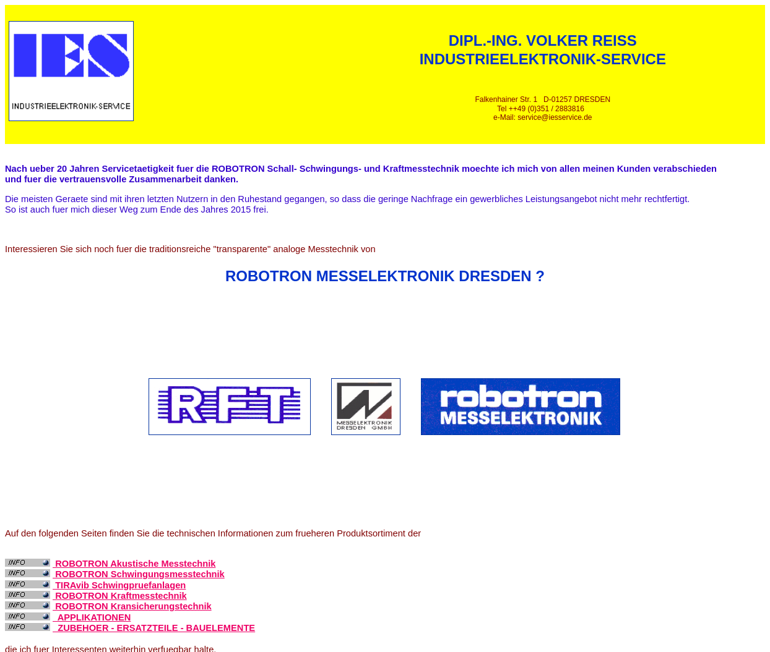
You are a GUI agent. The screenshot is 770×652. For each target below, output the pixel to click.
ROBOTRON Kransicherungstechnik (132, 606)
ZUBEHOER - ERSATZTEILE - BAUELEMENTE (154, 628)
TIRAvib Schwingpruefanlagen (119, 585)
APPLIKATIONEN (92, 617)
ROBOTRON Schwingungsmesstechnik (139, 574)
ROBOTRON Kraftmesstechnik (120, 596)
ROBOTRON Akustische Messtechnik (134, 564)
